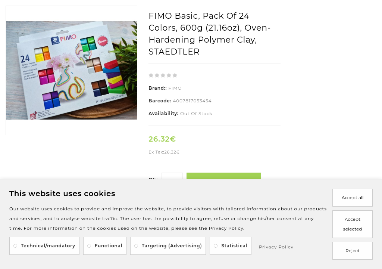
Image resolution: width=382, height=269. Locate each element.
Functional (108, 245)
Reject (352, 250)
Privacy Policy (276, 247)
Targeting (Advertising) (172, 245)
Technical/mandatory (48, 245)
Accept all (353, 197)
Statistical (234, 245)
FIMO (175, 88)
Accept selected (352, 224)
